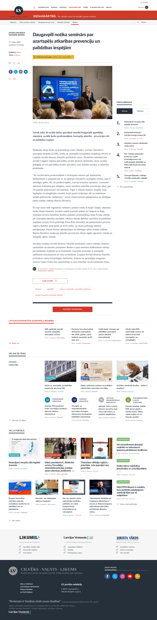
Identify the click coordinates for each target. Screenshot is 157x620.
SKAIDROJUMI (43, 7)
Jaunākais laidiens (75, 547)
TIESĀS (85, 7)
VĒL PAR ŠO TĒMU (17, 354)
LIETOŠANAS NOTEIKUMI (29, 587)
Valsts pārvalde (62, 474)
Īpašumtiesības (134, 453)
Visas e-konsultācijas (128, 504)
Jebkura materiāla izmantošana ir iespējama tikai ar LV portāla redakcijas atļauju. (42, 606)
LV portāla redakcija (71, 584)
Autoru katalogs (126, 550)
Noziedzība (105, 515)
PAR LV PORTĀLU (26, 584)
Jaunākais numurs (127, 547)
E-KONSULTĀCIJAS (97, 7)
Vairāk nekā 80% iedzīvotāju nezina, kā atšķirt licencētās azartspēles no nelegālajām (134, 334)
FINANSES (13, 362)
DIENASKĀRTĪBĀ (75, 7)
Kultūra (139, 138)
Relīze (19, 52)
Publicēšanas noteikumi (46, 271)
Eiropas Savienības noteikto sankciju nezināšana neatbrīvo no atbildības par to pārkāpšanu (19, 504)
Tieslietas (138, 171)
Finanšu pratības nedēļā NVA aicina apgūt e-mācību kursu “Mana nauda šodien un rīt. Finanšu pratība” (135, 411)
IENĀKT (145, 2)
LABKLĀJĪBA (13, 365)
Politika (95, 471)
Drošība (140, 149)
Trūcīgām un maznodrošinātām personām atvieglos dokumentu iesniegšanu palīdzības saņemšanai (82, 411)
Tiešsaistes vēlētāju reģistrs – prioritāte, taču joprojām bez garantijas (95, 465)
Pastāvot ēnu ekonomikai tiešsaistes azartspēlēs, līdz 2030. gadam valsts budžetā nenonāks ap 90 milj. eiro (82, 334)
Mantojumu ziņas (75, 553)
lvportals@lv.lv (74, 589)
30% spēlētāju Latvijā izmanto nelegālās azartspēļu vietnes (54, 332)
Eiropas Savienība (136, 128)
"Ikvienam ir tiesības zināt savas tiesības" (35, 601)
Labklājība (50, 289)
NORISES (54, 7)
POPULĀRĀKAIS (124, 102)
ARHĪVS (109, 7)
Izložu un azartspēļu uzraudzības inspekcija (75, 289)
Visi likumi (27, 553)
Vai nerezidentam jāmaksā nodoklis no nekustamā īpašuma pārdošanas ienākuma (132, 447)
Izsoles (70, 550)
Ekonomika (61, 338)
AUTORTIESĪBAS (26, 592)
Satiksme (140, 181)
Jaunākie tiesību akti (31, 547)
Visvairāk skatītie (30, 550)
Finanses (17, 55)
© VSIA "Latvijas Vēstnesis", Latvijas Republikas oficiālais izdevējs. (36, 608)
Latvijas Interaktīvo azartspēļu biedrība (49, 295)
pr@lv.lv (78, 592)
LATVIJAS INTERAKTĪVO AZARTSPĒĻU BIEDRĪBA (31, 321)
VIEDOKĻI (63, 7)
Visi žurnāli (124, 553)
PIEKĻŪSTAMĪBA (26, 589)
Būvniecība (52, 504)
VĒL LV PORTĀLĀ (17, 431)
